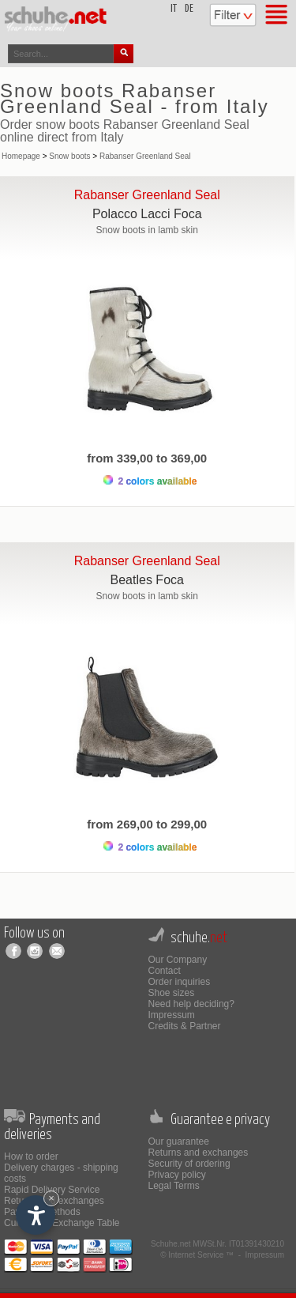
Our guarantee (178, 1141)
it (173, 9)
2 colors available (150, 481)
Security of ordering (189, 1163)
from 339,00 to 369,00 (147, 458)
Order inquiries (179, 981)
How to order (31, 1156)
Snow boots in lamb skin (147, 230)
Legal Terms (174, 1185)
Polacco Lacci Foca (147, 214)
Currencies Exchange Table (62, 1222)
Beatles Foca (147, 580)
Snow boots (69, 156)
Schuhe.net (171, 1244)
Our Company (178, 959)
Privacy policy (177, 1174)
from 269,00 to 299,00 (147, 824)
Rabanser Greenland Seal (145, 156)
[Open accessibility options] (35, 1215)
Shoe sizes (171, 992)
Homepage (21, 156)
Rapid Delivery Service (51, 1189)
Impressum (171, 1015)
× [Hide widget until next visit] (51, 1198)
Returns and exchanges (198, 1152)
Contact (164, 970)
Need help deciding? (191, 1003)
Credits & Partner (184, 1026)
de (189, 9)
